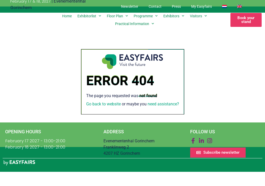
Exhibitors (173, 16)
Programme (146, 16)
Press (176, 6)
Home (67, 16)
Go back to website (103, 104)
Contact (155, 6)
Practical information (134, 24)
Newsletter (129, 6)
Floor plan (117, 16)
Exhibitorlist (89, 16)
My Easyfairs (201, 6)
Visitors (198, 16)
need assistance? (163, 104)
